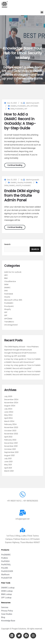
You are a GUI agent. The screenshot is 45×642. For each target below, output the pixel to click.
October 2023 (10, 430)
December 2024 (11, 399)
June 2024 (8, 412)
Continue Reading (16, 164)
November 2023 (11, 427)
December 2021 (11, 443)
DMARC (14, 106)
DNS (6, 290)
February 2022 (10, 440)
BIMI (5, 278)
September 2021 (11, 452)
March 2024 (9, 421)
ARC (6, 275)
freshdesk (8, 294)
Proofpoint (9, 306)
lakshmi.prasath (32, 103)
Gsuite (20, 182)
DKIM (12, 109)
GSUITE (18, 185)
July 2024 (8, 409)
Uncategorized (10, 324)
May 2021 (8, 464)
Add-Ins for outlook (12, 272)
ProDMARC (21, 106)
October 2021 (10, 449)
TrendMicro (9, 321)
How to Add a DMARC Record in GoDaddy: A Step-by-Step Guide (20, 121)
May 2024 (8, 415)
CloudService (10, 281)
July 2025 (8, 396)
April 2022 (8, 436)
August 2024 (9, 405)
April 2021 (8, 468)
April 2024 (8, 418)
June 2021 (8, 461)
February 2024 (10, 424)
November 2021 (11, 446)
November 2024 (11, 402)
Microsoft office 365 (13, 300)
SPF (28, 106)
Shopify (7, 309)
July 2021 (8, 458)
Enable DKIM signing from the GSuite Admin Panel (21, 195)
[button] (42, 12)
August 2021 (9, 455)
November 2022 (11, 433)
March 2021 (9, 471)
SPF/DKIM (34, 106)
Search (7, 244)
